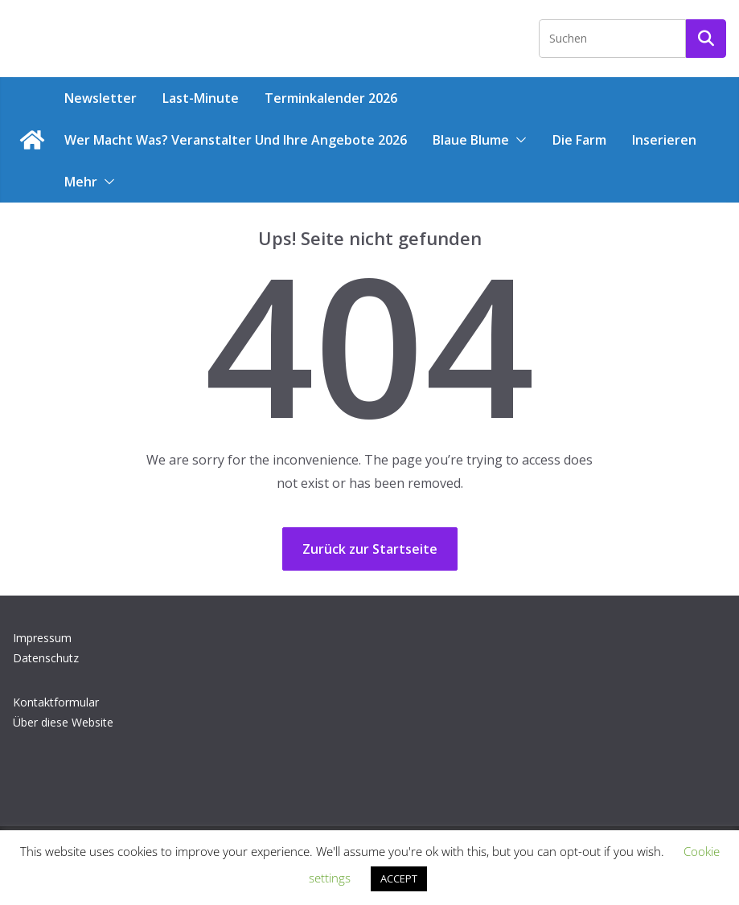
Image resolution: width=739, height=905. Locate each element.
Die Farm (579, 140)
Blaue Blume (471, 140)
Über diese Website (63, 722)
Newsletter (100, 98)
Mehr (80, 181)
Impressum (42, 637)
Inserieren (664, 140)
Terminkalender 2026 (331, 98)
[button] (518, 140)
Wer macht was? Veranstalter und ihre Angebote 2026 (235, 140)
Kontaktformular (56, 702)
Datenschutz (46, 657)
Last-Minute (200, 98)
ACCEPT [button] (398, 878)
